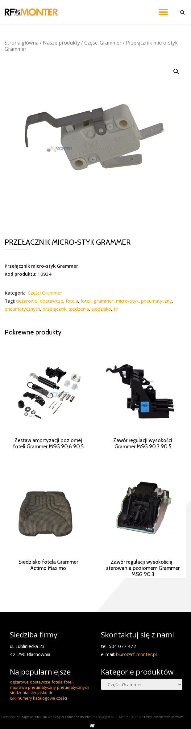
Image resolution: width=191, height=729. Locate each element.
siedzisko (101, 309)
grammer (104, 301)
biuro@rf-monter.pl (136, 670)
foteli (86, 301)
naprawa (18, 703)
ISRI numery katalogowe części (38, 714)
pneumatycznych (22, 309)
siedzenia (79, 309)
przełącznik (54, 309)
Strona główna (22, 42)
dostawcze (51, 301)
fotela (72, 301)
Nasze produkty (61, 42)
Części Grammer (103, 42)
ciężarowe (26, 301)
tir (116, 309)
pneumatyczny (156, 301)
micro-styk (127, 301)
